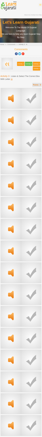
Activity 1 (36, 68)
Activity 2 (21, 64)
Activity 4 (36, 64)
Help (40, 15)
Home (2, 44)
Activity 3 (29, 64)
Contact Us (34, 15)
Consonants (11, 44)
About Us (27, 15)
